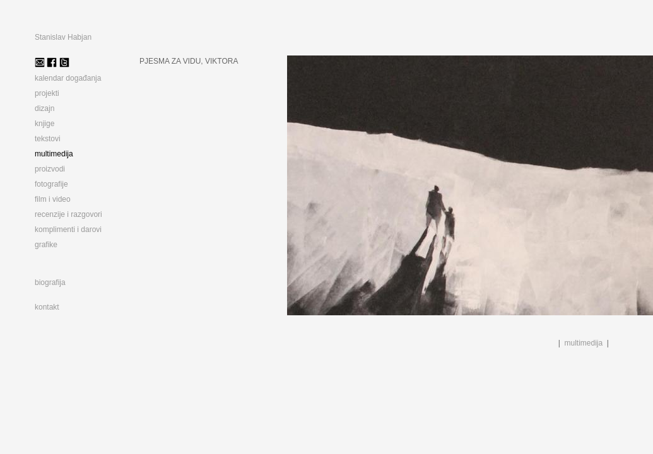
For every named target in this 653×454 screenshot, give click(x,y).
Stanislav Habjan (63, 37)
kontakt (47, 307)
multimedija (584, 343)
